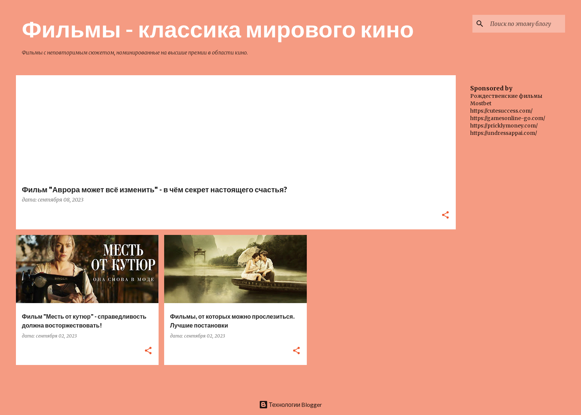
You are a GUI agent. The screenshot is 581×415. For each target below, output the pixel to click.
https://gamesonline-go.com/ (507, 118)
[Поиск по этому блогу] (526, 24)
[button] (445, 215)
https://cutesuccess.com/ (501, 110)
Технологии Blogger (290, 404)
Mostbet (480, 103)
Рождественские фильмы (506, 96)
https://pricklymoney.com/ (504, 125)
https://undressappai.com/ (503, 133)
